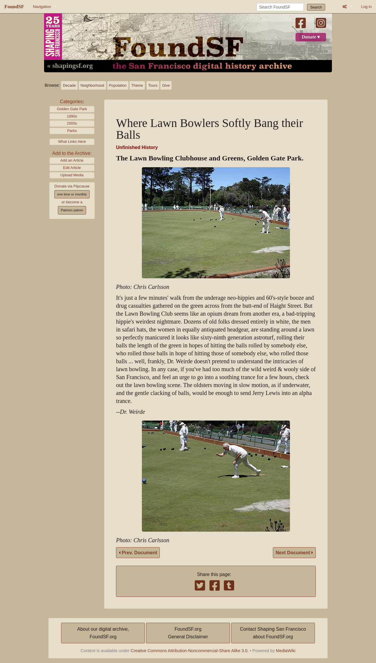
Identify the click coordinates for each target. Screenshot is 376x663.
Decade (69, 85)
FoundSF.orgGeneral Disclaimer (188, 633)
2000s (72, 123)
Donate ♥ (311, 37)
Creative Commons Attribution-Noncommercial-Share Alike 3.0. (190, 650)
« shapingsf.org (70, 66)
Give (166, 85)
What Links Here (72, 141)
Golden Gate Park (72, 109)
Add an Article (72, 160)
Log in (366, 6)
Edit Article (72, 167)
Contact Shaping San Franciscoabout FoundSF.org (273, 633)
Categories (71, 101)
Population (118, 85)
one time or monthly (72, 194)
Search (316, 7)
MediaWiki (285, 650)
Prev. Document (138, 552)
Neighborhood (92, 85)
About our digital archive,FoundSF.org (103, 633)
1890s (72, 116)
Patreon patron (72, 210)
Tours (152, 85)
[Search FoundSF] (280, 7)
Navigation (42, 6)
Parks (72, 130)
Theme (137, 85)
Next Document (294, 552)
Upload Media (72, 175)
